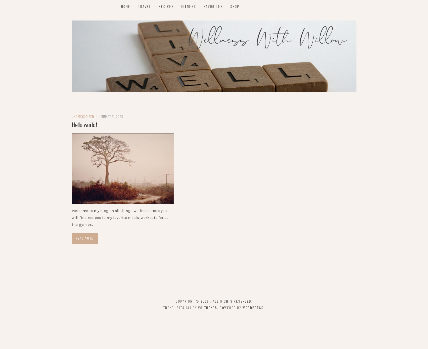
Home (126, 6)
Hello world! (84, 124)
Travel (144, 6)
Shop (235, 6)
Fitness (188, 6)
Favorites (213, 6)
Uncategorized (83, 116)
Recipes (166, 6)
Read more (84, 238)
